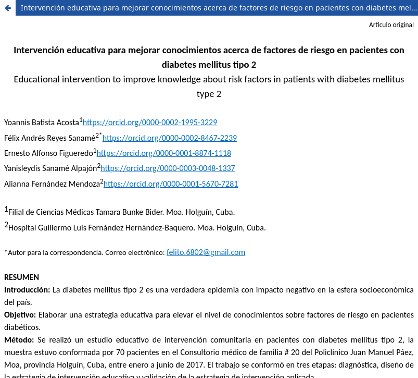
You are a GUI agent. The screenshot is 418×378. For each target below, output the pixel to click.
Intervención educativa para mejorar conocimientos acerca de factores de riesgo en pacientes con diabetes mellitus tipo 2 (219, 8)
